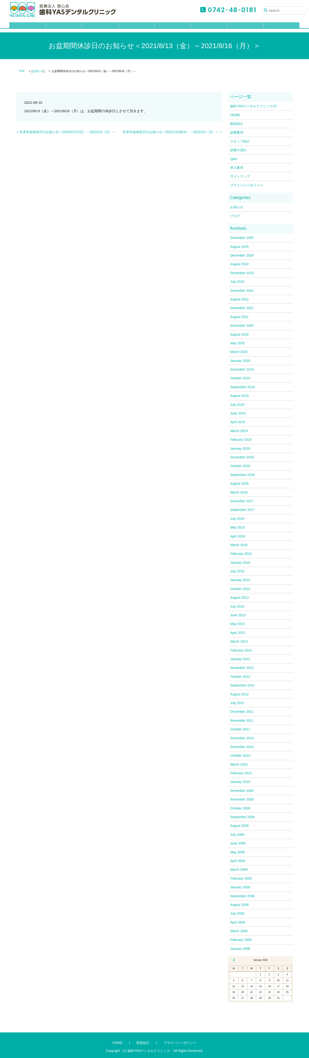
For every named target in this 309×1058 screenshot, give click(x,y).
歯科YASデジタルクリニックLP (253, 106)
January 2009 (240, 887)
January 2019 (240, 448)
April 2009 (237, 861)
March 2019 (238, 431)
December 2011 (242, 711)
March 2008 (238, 931)
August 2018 (239, 483)
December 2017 (242, 501)
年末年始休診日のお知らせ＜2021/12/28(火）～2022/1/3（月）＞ (171, 132)
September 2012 (242, 685)
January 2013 (240, 659)
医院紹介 (64, 27)
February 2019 (240, 439)
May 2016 (237, 527)
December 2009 (242, 791)
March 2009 (238, 869)
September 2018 (242, 475)
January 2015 (240, 580)
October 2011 (240, 729)
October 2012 (240, 676)
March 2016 (238, 545)
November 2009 (242, 799)
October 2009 (240, 808)
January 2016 (240, 562)
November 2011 (242, 720)
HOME (27, 27)
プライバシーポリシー (246, 185)
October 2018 (240, 466)
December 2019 (242, 369)
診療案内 (98, 27)
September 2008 (242, 896)
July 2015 (237, 571)
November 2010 (242, 747)
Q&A (209, 27)
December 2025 (242, 238)
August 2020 (239, 334)
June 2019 (237, 413)
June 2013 (237, 615)
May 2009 (237, 852)
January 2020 (240, 361)
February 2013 (240, 650)
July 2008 (237, 913)
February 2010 (240, 773)
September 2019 (242, 387)
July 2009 (237, 834)
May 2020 (237, 343)
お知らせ (38, 71)
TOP (21, 71)
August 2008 (239, 905)
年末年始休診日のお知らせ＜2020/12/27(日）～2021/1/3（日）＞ (67, 132)
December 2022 (242, 290)
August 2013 (239, 597)
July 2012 (237, 703)
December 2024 (242, 255)
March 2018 (238, 492)
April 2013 (237, 633)
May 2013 (237, 624)
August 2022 (239, 299)
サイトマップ (240, 176)
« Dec (234, 959)
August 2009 (239, 826)
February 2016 (240, 554)
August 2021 (239, 317)
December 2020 (242, 325)
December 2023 (242, 273)
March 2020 (238, 352)
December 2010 (242, 738)
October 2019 (240, 378)
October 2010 (240, 755)
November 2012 (242, 668)
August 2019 (239, 396)
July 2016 (237, 519)
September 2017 (242, 510)
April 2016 (237, 536)
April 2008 (237, 922)
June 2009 (237, 843)
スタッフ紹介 (136, 27)
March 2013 (238, 641)
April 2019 (237, 422)
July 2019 (237, 404)
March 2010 (238, 764)
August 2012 (239, 694)
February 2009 (240, 878)
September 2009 (242, 817)
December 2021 (242, 308)
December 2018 (242, 457)
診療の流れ (173, 27)
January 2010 (240, 782)
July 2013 (237, 606)
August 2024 (239, 264)
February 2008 (240, 940)
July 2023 (237, 282)
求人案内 (245, 27)
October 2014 (240, 589)
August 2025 (239, 247)
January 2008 (240, 949)
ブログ (281, 27)
